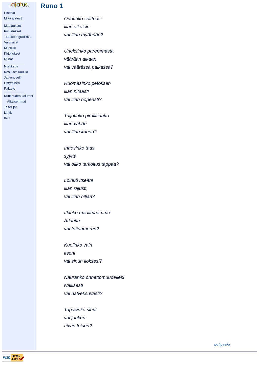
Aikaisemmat (16, 101)
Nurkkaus (11, 66)
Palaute (9, 88)
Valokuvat (11, 42)
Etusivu (9, 13)
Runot (8, 59)
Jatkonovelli (12, 77)
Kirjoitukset (12, 53)
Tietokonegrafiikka (17, 37)
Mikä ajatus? (13, 18)
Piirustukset (12, 31)
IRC (7, 118)
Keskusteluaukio (16, 72)
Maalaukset (12, 26)
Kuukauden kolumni (18, 96)
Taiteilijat (10, 107)
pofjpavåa (222, 344)
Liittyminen (12, 83)
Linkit (8, 112)
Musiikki (10, 48)
